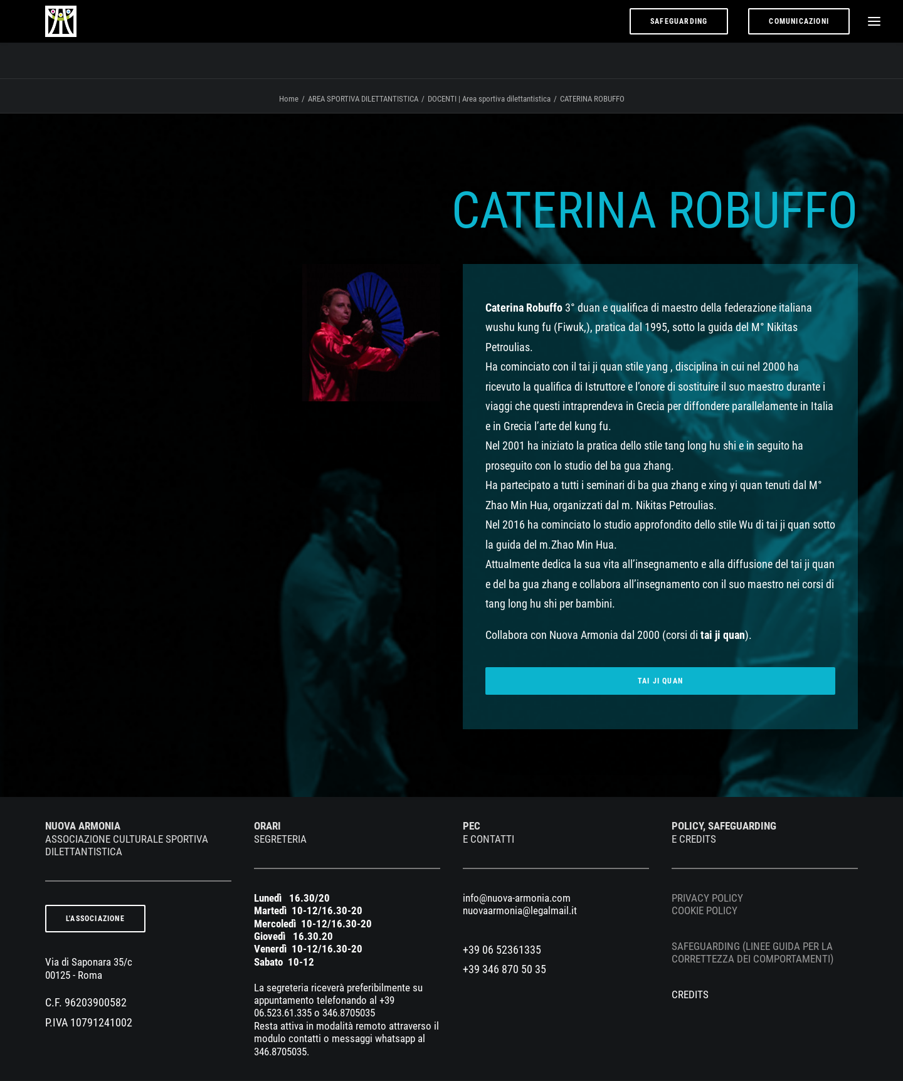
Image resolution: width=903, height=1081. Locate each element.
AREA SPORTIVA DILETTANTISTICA (363, 99)
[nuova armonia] (51, 39)
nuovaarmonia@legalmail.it (520, 911)
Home (288, 99)
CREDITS (690, 995)
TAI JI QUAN (660, 681)
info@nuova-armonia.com (517, 898)
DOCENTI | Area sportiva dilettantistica (489, 99)
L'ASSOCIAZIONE (95, 919)
